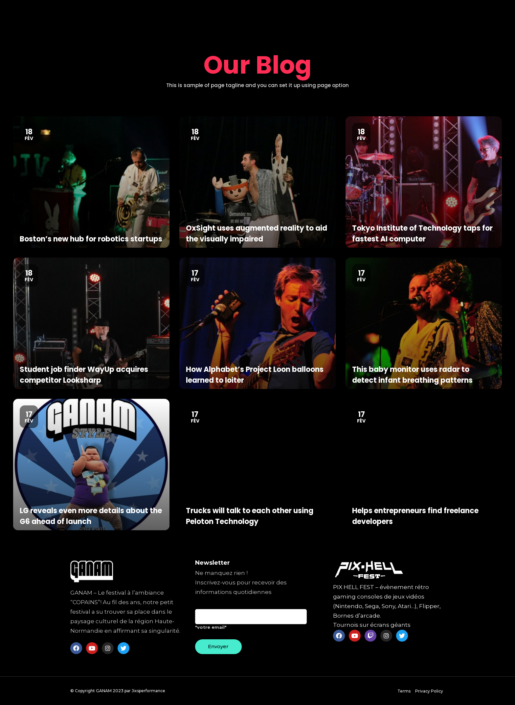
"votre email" (251, 622)
